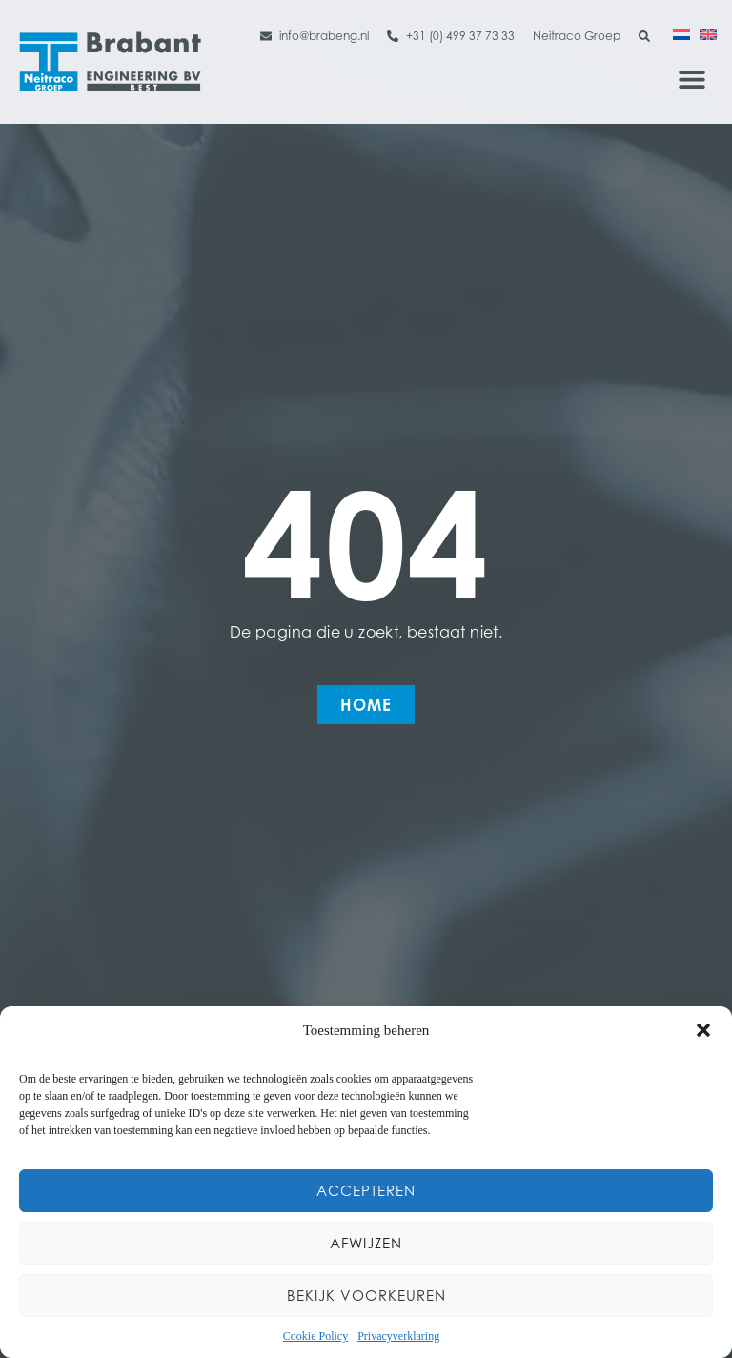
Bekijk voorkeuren (366, 1296)
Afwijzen (366, 1243)
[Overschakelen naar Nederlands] (681, 33)
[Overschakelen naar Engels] (708, 33)
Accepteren (366, 1191)
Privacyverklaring (398, 1336)
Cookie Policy (315, 1336)
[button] (703, 1030)
